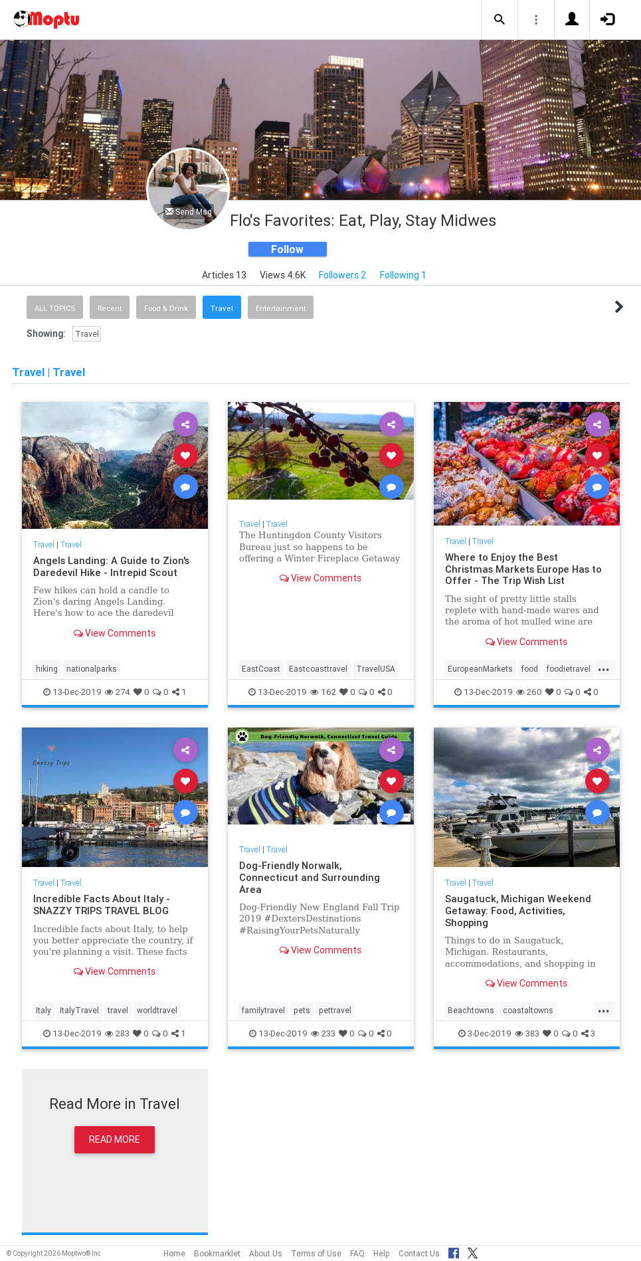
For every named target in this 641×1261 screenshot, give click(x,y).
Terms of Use (316, 1253)
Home (174, 1253)
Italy (43, 1010)
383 (527, 1033)
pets (302, 1010)
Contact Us (419, 1253)
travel (118, 1010)
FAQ (357, 1253)
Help (381, 1253)
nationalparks (91, 669)
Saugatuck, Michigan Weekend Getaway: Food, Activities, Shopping (518, 910)
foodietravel (569, 669)
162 (323, 692)
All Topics (55, 308)
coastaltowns (528, 1010)
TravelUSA (375, 669)
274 (117, 692)
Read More (114, 1139)
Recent (110, 308)
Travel (222, 308)
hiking (47, 669)
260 (529, 692)
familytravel (263, 1010)
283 (117, 1033)
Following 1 (403, 275)
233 (323, 1033)
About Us (265, 1253)
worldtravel (157, 1010)
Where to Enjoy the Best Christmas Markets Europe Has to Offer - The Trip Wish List (523, 569)
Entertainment (281, 308)
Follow (287, 249)
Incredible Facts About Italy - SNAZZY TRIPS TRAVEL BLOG (101, 904)
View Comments (114, 633)
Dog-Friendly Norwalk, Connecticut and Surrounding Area (309, 877)
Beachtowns (471, 1010)
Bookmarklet (217, 1253)
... (604, 667)
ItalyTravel (79, 1010)
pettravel (335, 1010)
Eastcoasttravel (318, 669)
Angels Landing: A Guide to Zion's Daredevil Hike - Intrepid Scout (111, 566)
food (529, 669)
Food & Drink (166, 308)
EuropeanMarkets (480, 669)
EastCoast (261, 669)
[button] (499, 20)
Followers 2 (343, 275)
